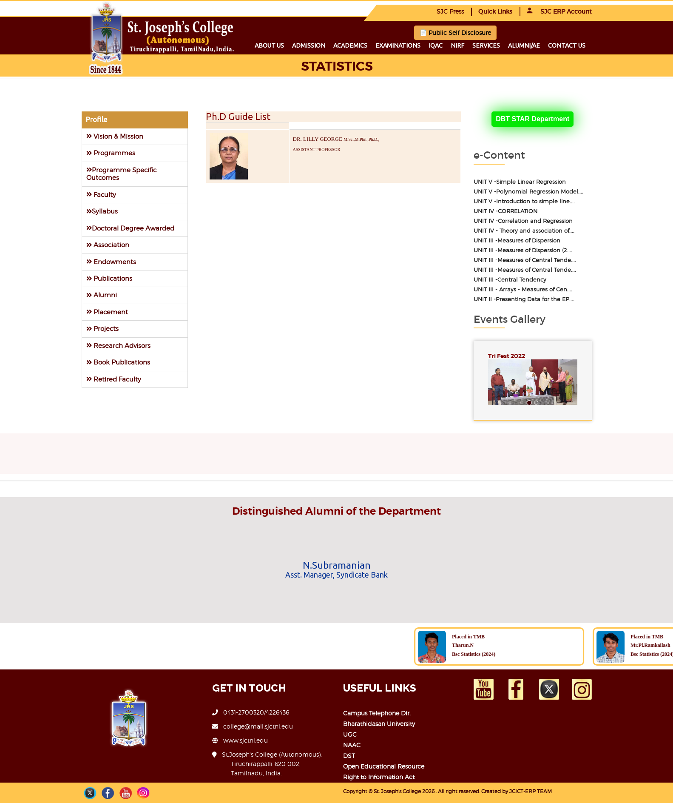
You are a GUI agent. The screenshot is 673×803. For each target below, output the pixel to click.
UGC (350, 734)
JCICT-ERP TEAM (530, 791)
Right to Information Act (379, 776)
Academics (350, 45)
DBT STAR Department (532, 118)
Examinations (397, 45)
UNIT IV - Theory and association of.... (524, 231)
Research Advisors (118, 346)
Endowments (111, 262)
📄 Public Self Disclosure (455, 32)
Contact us (566, 45)
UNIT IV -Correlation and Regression (523, 221)
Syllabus (102, 211)
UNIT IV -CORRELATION (505, 211)
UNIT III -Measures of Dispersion (517, 240)
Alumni (101, 295)
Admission (308, 45)
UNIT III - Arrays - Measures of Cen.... (523, 289)
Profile (96, 119)
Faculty (101, 195)
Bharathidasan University (379, 723)
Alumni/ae (524, 45)
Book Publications (118, 362)
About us (269, 45)
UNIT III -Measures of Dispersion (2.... (523, 250)
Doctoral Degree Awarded (130, 228)
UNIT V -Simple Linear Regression (520, 182)
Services (486, 45)
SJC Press (450, 11)
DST (349, 755)
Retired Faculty (113, 379)
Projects (102, 329)
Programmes (110, 153)
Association (107, 245)
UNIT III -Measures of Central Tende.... (525, 260)
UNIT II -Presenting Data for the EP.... (524, 299)
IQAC (436, 45)
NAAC (352, 745)
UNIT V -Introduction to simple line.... (524, 201)
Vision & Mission (114, 136)
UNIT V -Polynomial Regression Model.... (528, 191)
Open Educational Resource (383, 766)
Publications (109, 278)
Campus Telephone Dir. (377, 713)
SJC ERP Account (559, 11)
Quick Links (495, 11)
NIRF (457, 45)
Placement (107, 312)
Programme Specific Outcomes (121, 174)
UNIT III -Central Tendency (510, 279)
